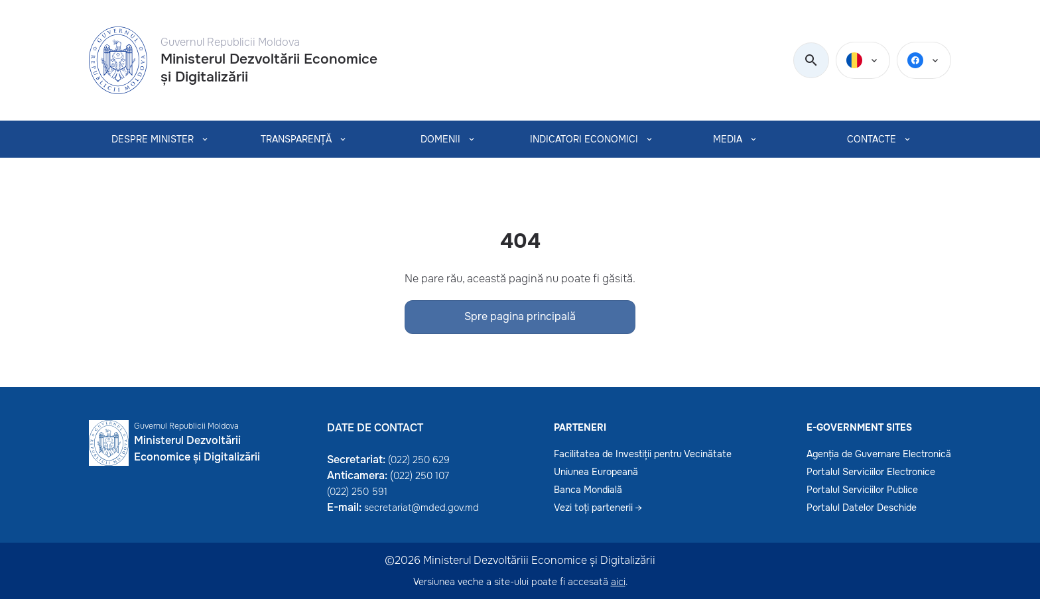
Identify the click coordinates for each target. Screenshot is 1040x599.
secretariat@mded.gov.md (421, 508)
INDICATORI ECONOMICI (584, 139)
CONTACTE (871, 139)
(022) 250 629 (419, 460)
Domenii (440, 139)
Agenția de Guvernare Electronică (879, 454)
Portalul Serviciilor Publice (862, 489)
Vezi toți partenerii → (598, 507)
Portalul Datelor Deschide (862, 507)
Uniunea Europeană (596, 471)
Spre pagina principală (520, 316)
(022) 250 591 (357, 492)
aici (618, 582)
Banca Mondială (588, 489)
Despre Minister (152, 139)
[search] (811, 61)
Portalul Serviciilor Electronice (871, 471)
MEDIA (727, 139)
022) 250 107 (421, 476)
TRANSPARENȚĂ (296, 139)
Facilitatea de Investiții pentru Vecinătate (643, 454)
